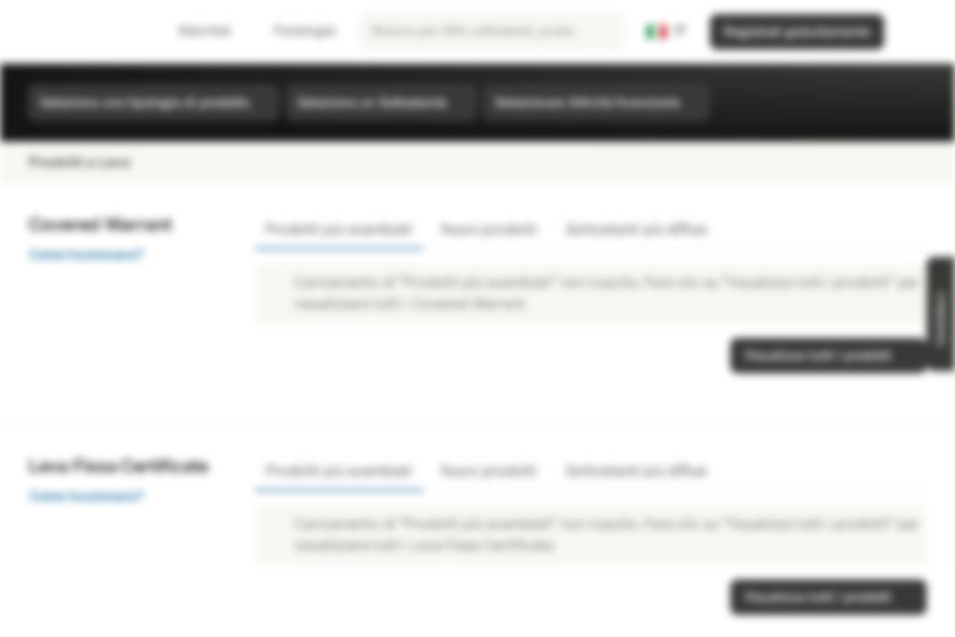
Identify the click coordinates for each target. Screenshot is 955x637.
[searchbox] (492, 32)
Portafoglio (294, 31)
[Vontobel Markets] (76, 32)
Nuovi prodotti (489, 229)
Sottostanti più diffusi (636, 229)
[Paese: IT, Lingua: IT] (666, 32)
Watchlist (194, 31)
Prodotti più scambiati (339, 229)
